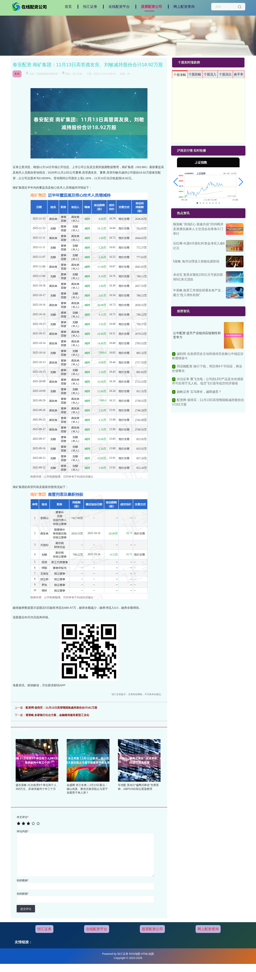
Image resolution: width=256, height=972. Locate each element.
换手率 (238, 74)
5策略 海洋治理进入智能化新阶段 (196, 261)
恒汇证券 (90, 7)
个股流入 (210, 74)
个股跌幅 (195, 74)
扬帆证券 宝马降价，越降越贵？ (199, 391)
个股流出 (225, 74)
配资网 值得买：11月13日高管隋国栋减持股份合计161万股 (61, 707)
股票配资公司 (151, 7)
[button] (175, 182)
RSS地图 (134, 953)
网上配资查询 (184, 7)
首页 (68, 7)
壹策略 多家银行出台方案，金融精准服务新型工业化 (57, 715)
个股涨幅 (179, 74)
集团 (17, 73)
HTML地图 (147, 953)
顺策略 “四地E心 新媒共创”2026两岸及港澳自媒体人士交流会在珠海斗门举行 (198, 229)
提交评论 (25, 908)
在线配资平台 (119, 7)
